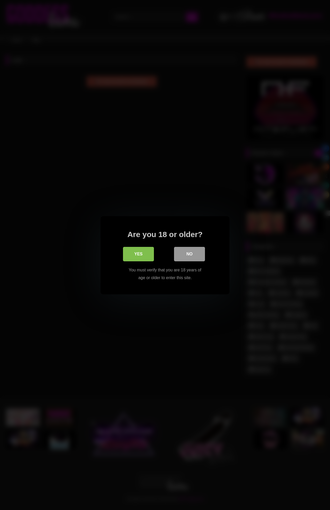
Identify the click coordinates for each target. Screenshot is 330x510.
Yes (138, 254)
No (189, 254)
